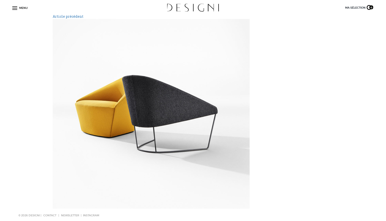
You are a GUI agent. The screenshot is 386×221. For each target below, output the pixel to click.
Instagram (91, 215)
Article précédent (68, 16)
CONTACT (49, 215)
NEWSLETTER (70, 215)
